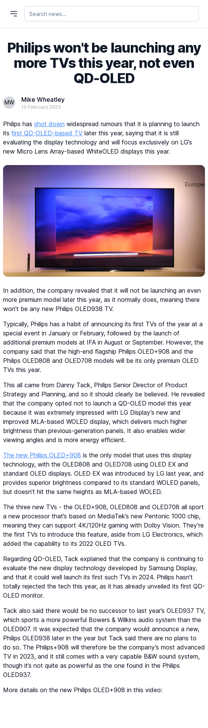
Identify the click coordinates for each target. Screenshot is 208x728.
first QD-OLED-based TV (47, 133)
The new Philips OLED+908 (42, 455)
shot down (49, 124)
